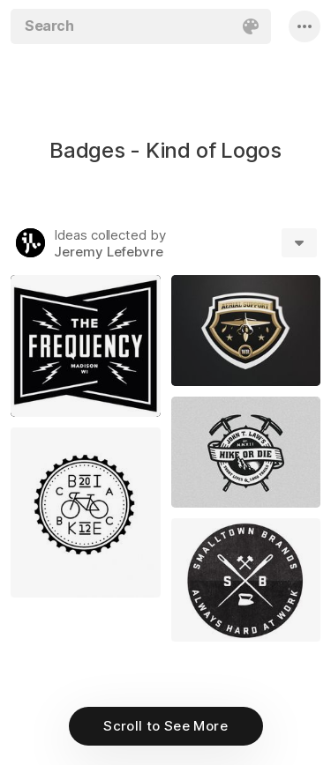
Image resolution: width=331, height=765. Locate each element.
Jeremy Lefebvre (108, 251)
